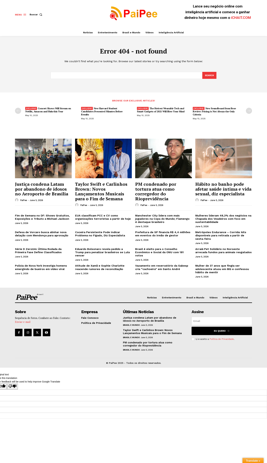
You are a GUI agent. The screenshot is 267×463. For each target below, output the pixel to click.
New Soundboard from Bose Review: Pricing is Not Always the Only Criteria (214, 112)
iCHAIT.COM (241, 18)
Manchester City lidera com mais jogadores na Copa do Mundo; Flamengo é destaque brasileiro (162, 219)
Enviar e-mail (22, 322)
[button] (37, 14)
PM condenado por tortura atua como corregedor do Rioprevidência (155, 192)
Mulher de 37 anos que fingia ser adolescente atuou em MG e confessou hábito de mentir (222, 269)
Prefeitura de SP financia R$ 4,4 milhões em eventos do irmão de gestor (162, 234)
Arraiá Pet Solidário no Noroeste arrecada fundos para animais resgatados (223, 251)
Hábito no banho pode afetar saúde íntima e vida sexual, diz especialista (223, 189)
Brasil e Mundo (131, 325)
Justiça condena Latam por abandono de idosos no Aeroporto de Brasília (41, 189)
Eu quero (222, 331)
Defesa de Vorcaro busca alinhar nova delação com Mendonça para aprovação (41, 234)
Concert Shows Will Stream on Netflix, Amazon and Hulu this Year (48, 110)
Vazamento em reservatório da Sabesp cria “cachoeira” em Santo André (161, 268)
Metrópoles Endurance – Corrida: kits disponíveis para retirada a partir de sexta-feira (220, 236)
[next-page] (249, 111)
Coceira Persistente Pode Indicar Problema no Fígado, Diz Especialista (100, 234)
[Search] (209, 76)
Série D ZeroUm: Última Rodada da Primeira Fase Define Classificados (38, 251)
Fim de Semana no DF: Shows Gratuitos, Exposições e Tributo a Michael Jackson (42, 217)
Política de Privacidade (221, 339)
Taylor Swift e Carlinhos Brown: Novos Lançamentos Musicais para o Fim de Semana (101, 192)
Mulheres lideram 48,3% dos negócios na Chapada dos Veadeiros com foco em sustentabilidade (223, 219)
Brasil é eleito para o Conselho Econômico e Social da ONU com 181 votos (159, 253)
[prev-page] (18, 111)
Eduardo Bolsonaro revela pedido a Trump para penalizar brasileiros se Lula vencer (102, 253)
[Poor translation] (12, 387)
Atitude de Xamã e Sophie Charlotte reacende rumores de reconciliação (99, 268)
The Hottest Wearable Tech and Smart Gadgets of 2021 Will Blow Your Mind (161, 110)
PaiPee (23, 201)
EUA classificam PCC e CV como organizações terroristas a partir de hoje (103, 217)
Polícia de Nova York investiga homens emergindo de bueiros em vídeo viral (41, 268)
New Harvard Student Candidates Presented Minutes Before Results (102, 112)
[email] (222, 321)
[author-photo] (17, 201)
